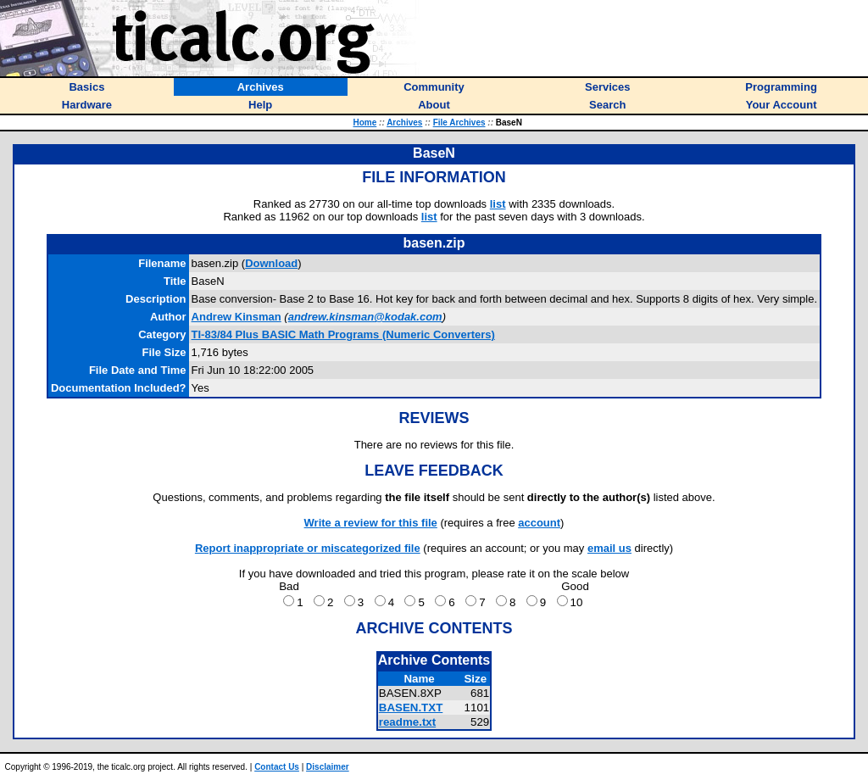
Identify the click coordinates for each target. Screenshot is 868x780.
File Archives (459, 122)
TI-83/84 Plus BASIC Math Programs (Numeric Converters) (343, 334)
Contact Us (276, 767)
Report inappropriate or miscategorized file (307, 548)
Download (271, 263)
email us (609, 548)
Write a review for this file (370, 522)
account (539, 522)
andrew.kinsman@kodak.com (365, 316)
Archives (404, 122)
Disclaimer (327, 767)
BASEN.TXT (411, 707)
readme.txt (407, 722)
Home (364, 122)
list (498, 204)
